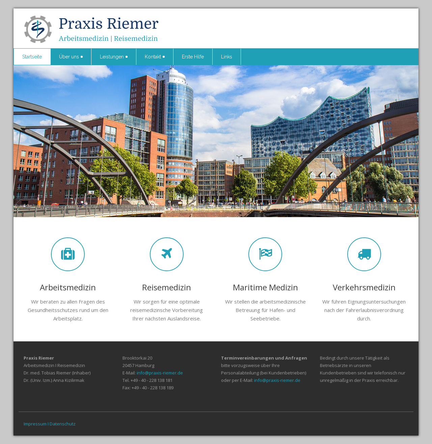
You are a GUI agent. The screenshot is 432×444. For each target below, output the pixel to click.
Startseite (32, 56)
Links (226, 56)
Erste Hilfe (193, 56)
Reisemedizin (166, 287)
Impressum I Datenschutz (50, 424)
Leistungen (114, 56)
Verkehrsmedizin (364, 287)
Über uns (71, 56)
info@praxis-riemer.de (160, 373)
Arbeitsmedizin (68, 287)
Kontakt (155, 56)
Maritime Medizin (265, 287)
